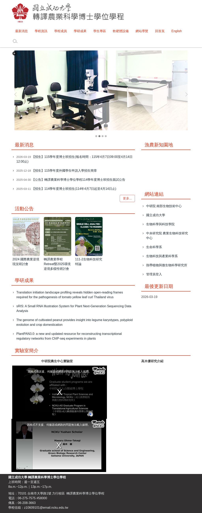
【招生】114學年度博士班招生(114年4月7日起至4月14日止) (74, 188)
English (176, 31)
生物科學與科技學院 (160, 224)
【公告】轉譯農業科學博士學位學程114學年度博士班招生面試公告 (78, 179)
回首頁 (160, 31)
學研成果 (80, 31)
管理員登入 (154, 274)
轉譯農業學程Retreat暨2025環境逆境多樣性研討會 (57, 264)
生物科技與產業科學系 (162, 256)
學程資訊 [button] (41, 31)
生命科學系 (154, 247)
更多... (127, 198)
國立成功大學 (155, 215)
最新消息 (21, 31)
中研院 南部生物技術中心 (164, 206)
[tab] (96, 136)
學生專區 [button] (99, 31)
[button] (14, 53)
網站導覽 (142, 31)
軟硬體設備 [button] (121, 31)
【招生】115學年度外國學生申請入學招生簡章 (64, 170)
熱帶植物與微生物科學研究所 (166, 265)
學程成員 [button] (60, 31)
